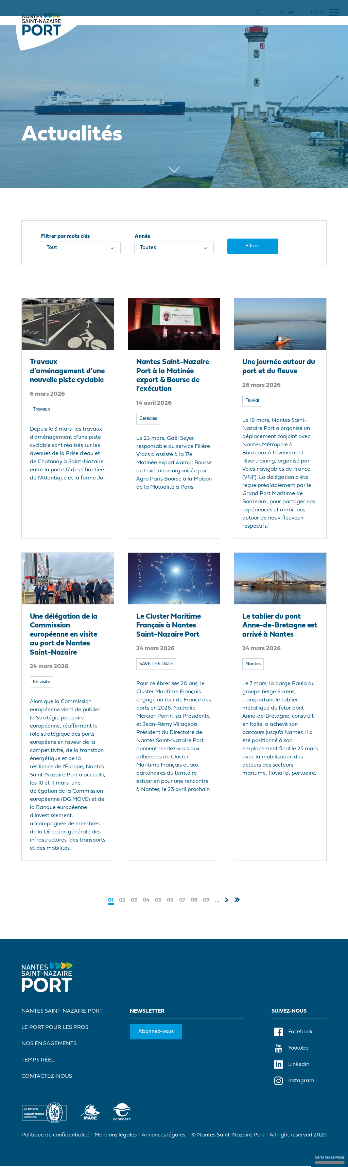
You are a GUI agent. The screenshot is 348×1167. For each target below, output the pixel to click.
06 (170, 899)
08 (194, 899)
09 (206, 899)
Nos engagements (49, 1044)
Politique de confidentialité (56, 1135)
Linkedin (291, 1064)
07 (182, 899)
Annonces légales (164, 1135)
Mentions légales (116, 1135)
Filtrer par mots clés (65, 237)
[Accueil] (42, 24)
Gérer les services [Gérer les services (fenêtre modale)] (330, 1160)
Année (142, 237)
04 (146, 899)
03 (134, 899)
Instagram (294, 1081)
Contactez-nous (47, 1076)
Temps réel (38, 1060)
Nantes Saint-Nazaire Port (62, 1011)
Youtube (291, 1048)
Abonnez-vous (156, 1032)
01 (111, 900)
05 (158, 899)
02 (122, 899)
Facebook (293, 1032)
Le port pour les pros (55, 1028)
